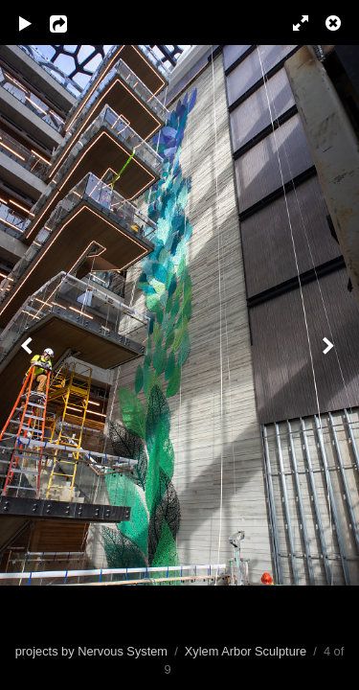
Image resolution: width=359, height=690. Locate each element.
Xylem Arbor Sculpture (245, 651)
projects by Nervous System (91, 651)
